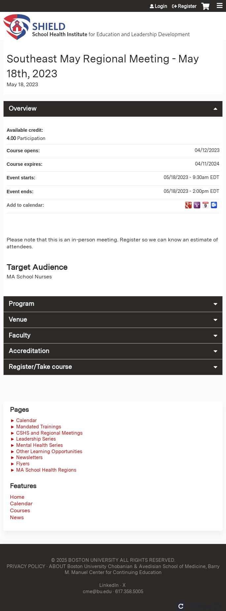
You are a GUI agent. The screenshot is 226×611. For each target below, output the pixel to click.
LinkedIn (109, 585)
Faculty (19, 335)
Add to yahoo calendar (197, 205)
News (17, 517)
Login (161, 6)
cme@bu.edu (97, 591)
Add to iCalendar (205, 204)
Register (187, 6)
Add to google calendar (188, 205)
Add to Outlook (214, 205)
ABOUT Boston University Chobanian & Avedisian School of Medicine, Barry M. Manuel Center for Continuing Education (134, 569)
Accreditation (29, 351)
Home (17, 497)
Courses (20, 510)
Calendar (21, 503)
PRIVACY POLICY (26, 566)
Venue (18, 319)
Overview (23, 108)
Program (21, 303)
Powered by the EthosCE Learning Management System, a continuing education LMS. (199, 606)
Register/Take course (40, 367)
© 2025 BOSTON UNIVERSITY (84, 560)
